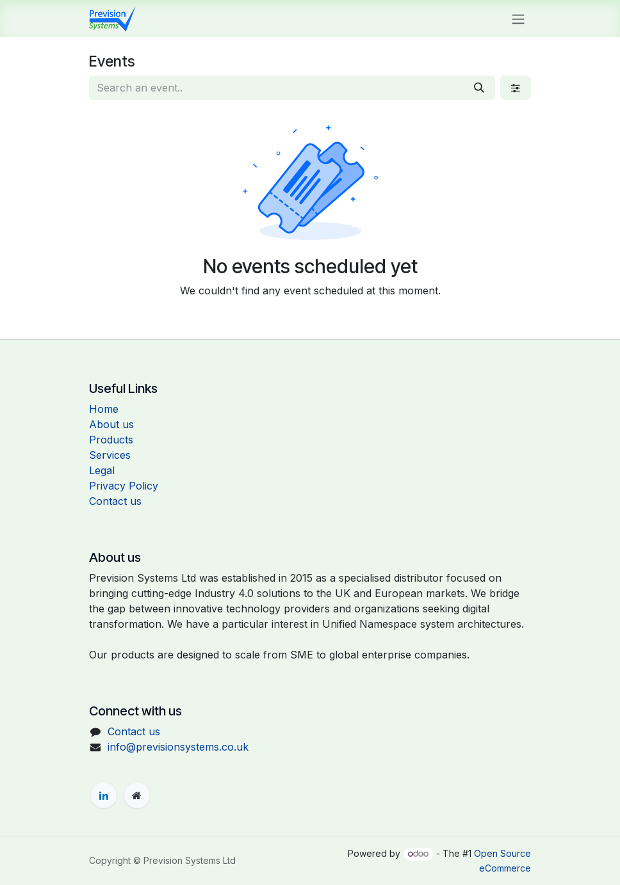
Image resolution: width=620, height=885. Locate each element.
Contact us (115, 501)
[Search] (479, 88)
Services (110, 455)
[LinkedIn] (104, 795)
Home (103, 409)
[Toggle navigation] (518, 18)
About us (111, 424)
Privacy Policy (123, 485)
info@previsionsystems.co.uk (178, 746)
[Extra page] (137, 795)
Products (111, 439)
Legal (102, 470)
